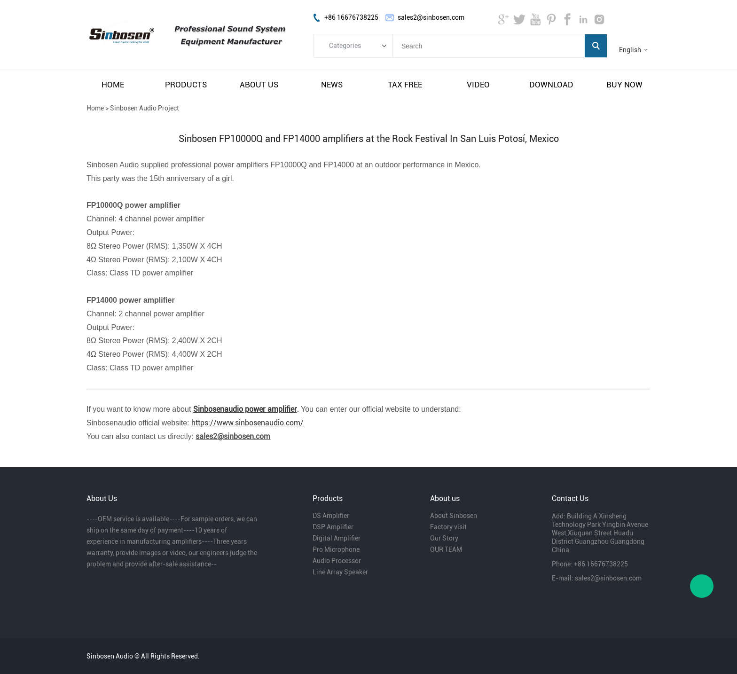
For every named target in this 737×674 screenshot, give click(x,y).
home (113, 84)
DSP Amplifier (333, 527)
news (332, 84)
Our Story (444, 538)
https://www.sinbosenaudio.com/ (247, 422)
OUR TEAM (446, 549)
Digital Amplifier (337, 538)
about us (259, 84)
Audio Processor (337, 560)
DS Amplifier (331, 515)
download (551, 84)
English (630, 50)
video (478, 84)
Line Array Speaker (340, 572)
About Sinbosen (453, 515)
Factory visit (448, 527)
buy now (624, 84)
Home (95, 108)
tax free (405, 84)
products (186, 84)
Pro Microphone (336, 549)
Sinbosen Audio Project (144, 108)
